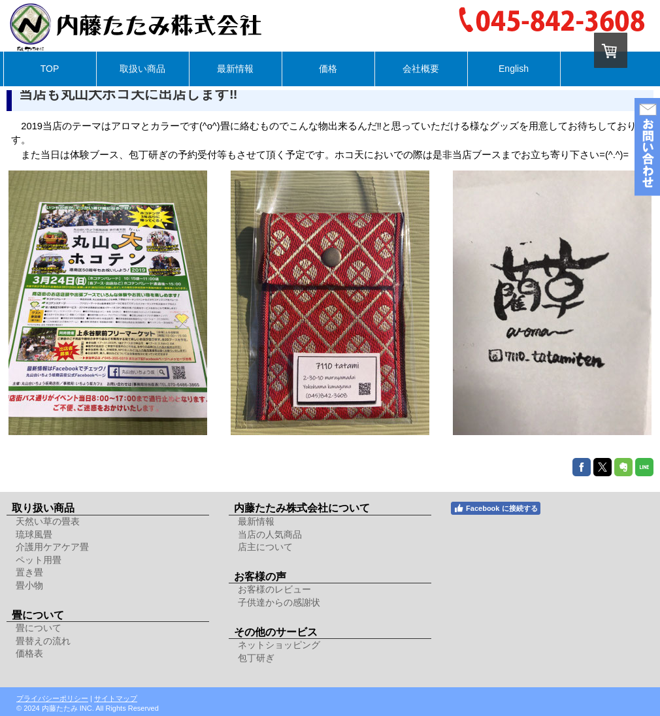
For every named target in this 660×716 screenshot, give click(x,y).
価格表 (29, 653)
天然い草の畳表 (48, 521)
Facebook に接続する (495, 508)
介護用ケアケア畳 (52, 547)
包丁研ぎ (256, 658)
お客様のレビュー (274, 589)
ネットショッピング (279, 645)
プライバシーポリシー (52, 698)
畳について (38, 628)
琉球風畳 (34, 534)
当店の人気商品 (270, 534)
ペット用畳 (38, 560)
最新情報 (235, 68)
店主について (265, 547)
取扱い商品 (142, 68)
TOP (50, 68)
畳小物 (29, 585)
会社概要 (421, 68)
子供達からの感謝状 (279, 602)
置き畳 (29, 572)
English (514, 68)
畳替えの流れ (43, 641)
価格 (328, 68)
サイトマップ (115, 698)
